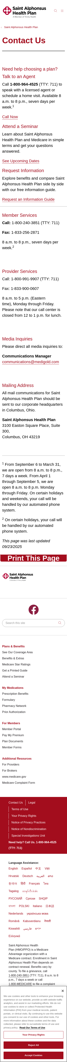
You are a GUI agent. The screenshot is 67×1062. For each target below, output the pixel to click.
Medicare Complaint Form (18, 782)
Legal (31, 802)
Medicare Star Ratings (16, 664)
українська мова (37, 913)
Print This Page (33, 558)
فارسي (27, 928)
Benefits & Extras (13, 658)
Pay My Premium (13, 735)
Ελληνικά (14, 936)
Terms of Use (19, 809)
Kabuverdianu (32, 921)
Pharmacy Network (14, 705)
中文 (38, 868)
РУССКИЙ (15, 898)
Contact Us (16, 802)
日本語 (50, 906)
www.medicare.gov (14, 776)
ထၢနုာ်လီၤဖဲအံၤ (30, 891)
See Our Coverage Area (17, 652)
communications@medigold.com (30, 362)
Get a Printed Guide (14, 670)
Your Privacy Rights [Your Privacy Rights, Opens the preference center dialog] (33, 1035)
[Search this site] (33, 623)
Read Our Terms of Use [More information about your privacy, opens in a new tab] (32, 1027)
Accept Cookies (33, 1055)
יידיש (38, 928)
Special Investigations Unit (28, 835)
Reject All (33, 1045)
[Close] (63, 991)
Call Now (10, 117)
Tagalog (14, 891)
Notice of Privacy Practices (28, 822)
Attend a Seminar (13, 676)
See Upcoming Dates (20, 161)
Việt (47, 868)
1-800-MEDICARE (20, 984)
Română (14, 921)
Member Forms (11, 747)
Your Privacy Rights (23, 815)
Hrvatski (14, 876)
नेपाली (47, 921)
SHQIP (43, 898)
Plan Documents (12, 741)
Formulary (8, 699)
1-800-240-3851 (19, 975)
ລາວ (50, 876)
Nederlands (16, 913)
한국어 (13, 883)
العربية (40, 876)
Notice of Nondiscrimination (28, 829)
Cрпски (30, 898)
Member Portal (11, 729)
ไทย (45, 883)
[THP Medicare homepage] (24, 18)
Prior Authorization (14, 711)
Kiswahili (14, 928)
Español (26, 868)
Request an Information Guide (28, 199)
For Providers (10, 764)
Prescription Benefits (15, 693)
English (13, 868)
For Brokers (9, 770)
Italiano (37, 906)
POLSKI (24, 906)
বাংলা (12, 906)
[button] (63, 9)
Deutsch (28, 876)
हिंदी (23, 883)
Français (34, 883)
